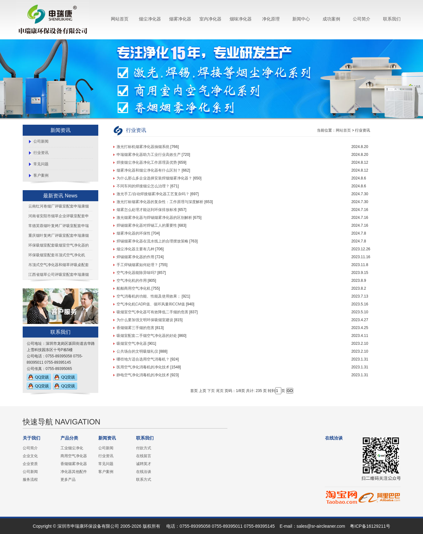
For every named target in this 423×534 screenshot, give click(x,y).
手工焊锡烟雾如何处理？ (137, 265)
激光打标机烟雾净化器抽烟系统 (143, 147)
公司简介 (361, 18)
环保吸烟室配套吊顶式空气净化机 (56, 255)
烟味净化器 (241, 18)
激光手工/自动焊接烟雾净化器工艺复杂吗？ (153, 194)
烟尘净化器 (150, 18)
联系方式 (143, 479)
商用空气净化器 (73, 456)
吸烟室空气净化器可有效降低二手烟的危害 (152, 312)
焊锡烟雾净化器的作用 (135, 257)
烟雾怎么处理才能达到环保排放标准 (147, 209)
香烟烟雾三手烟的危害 (135, 328)
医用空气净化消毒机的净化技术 (143, 367)
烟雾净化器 (180, 18)
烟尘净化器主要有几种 (135, 249)
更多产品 (68, 479)
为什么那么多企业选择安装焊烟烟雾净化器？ (154, 178)
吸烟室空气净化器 (132, 343)
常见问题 (41, 164)
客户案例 (41, 175)
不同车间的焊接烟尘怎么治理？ (143, 186)
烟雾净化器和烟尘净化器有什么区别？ (149, 170)
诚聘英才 (143, 464)
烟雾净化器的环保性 (134, 233)
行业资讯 (41, 153)
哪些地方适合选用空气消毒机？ (143, 359)
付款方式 (143, 448)
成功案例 (331, 18)
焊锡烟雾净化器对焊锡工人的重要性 (147, 225)
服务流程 (30, 479)
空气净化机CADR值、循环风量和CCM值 (151, 304)
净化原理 (271, 18)
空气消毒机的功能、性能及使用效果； (149, 296)
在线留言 (143, 456)
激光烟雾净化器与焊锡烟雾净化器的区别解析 (154, 217)
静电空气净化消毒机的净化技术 (143, 375)
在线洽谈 (143, 471)
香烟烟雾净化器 (73, 464)
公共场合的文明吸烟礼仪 (137, 351)
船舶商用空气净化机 (134, 288)
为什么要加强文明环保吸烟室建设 (145, 320)
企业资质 (30, 464)
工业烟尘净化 (71, 448)
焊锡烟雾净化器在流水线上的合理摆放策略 (152, 241)
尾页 (220, 391)
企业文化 (30, 456)
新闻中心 (301, 18)
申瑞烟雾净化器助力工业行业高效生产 (149, 154)
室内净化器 (210, 18)
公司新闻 (41, 141)
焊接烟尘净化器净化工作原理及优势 (147, 162)
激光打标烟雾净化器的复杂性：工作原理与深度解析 (160, 202)
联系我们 (392, 18)
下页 (211, 391)
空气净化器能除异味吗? (137, 272)
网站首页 (120, 18)
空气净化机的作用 (132, 280)
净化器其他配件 (73, 471)
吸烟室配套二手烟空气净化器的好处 (147, 335)
